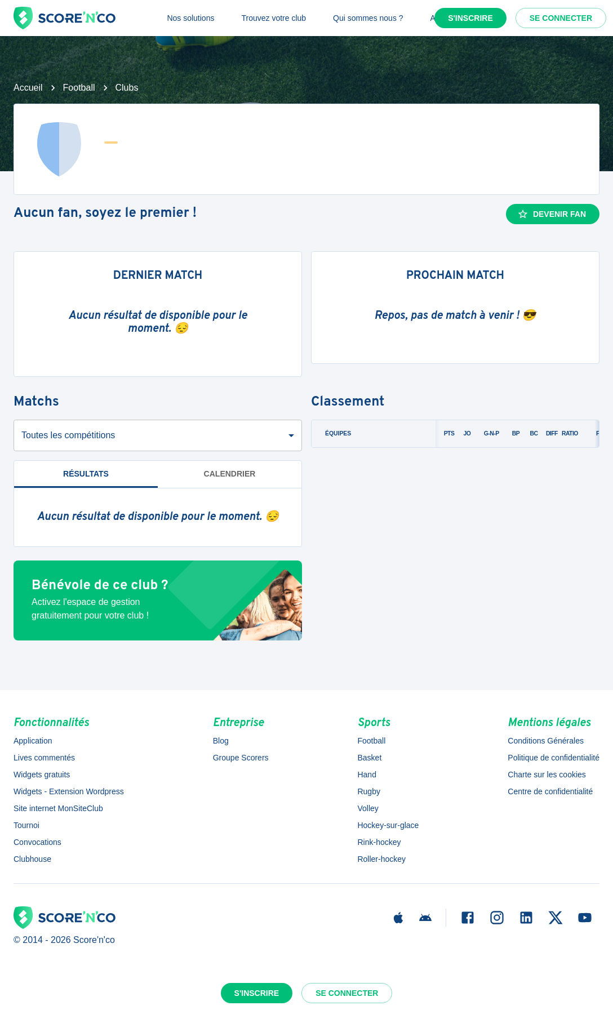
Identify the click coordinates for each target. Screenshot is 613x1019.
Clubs (127, 87)
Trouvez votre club (273, 18)
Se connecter (561, 18)
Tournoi (26, 825)
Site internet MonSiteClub (58, 808)
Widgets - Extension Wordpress (69, 791)
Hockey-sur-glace (388, 825)
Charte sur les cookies (547, 774)
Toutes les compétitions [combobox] (68, 435)
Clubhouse (32, 859)
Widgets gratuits (42, 774)
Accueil (28, 87)
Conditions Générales (546, 740)
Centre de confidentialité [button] (550, 791)
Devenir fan (551, 214)
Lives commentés (44, 757)
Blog (221, 740)
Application (33, 740)
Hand (366, 774)
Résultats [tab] (86, 473)
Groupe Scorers (241, 757)
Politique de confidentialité (553, 757)
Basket (369, 757)
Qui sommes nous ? (368, 18)
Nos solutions (190, 18)
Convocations (37, 842)
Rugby (368, 791)
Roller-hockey (381, 859)
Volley (367, 808)
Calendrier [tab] (230, 473)
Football (79, 87)
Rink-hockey (379, 842)
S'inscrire (470, 18)
